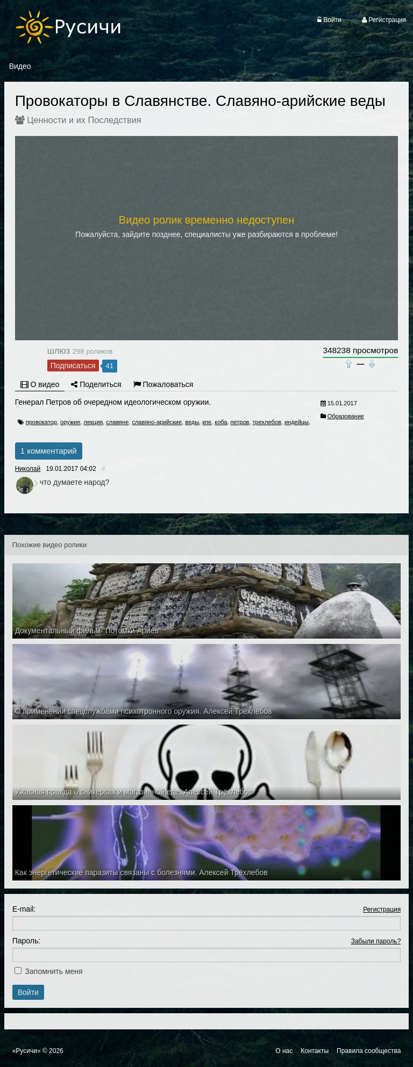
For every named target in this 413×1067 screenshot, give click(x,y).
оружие (70, 422)
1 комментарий (48, 450)
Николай (28, 468)
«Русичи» (26, 1051)
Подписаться (73, 365)
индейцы (296, 422)
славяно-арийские (157, 422)
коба (221, 422)
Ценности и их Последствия (84, 120)
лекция (93, 422)
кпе (206, 422)
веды (192, 422)
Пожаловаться (163, 384)
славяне (117, 422)
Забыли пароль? (376, 941)
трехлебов (267, 422)
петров (240, 422)
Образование (345, 416)
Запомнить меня (54, 971)
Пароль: (26, 940)
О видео (40, 384)
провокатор (41, 422)
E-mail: (24, 909)
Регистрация (382, 909)
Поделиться (96, 384)
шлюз (58, 350)
